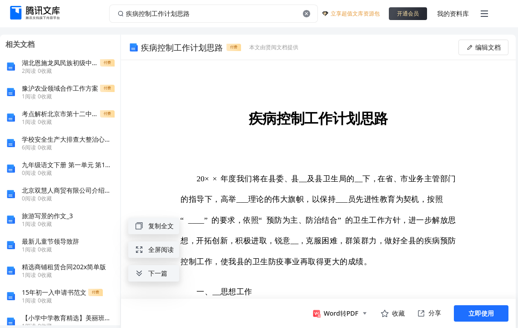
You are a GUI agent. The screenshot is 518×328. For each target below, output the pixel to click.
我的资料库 (453, 13)
